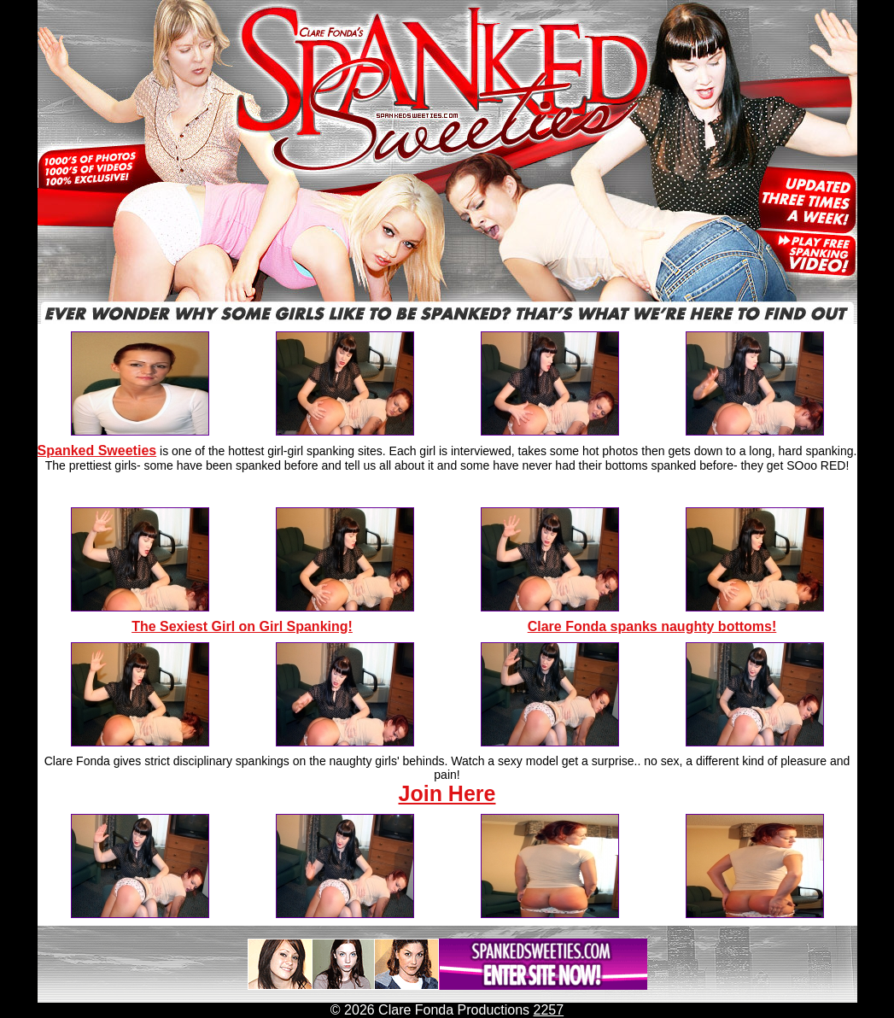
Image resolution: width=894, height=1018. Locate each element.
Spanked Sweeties (97, 450)
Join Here (447, 793)
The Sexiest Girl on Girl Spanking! (242, 626)
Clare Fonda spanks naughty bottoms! (652, 626)
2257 (549, 1010)
